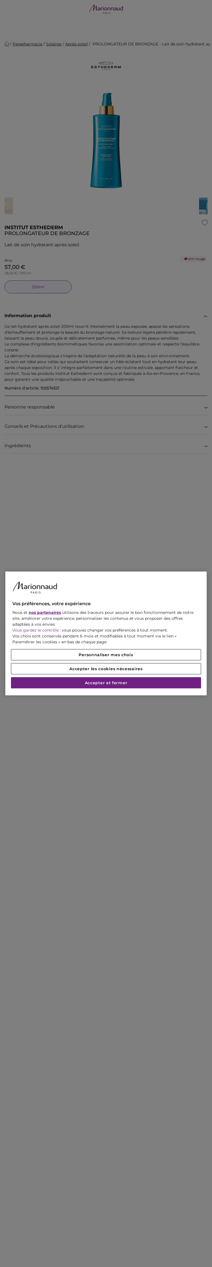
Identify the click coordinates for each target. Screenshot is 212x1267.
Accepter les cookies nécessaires (105, 668)
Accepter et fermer (106, 682)
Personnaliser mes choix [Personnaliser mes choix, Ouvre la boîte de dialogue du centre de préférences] (106, 654)
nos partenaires (45, 612)
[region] (106, 633)
